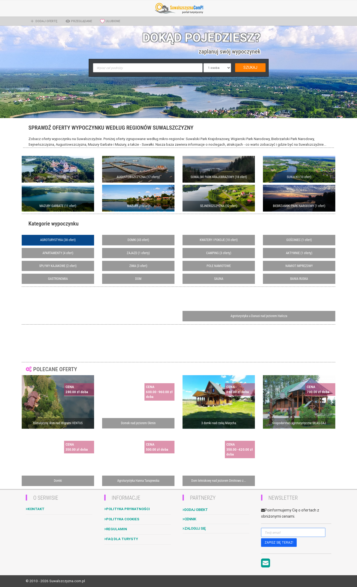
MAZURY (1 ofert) (138, 206)
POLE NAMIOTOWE (219, 266)
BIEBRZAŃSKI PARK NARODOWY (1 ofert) (299, 206)
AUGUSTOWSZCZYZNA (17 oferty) (138, 177)
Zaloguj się (194, 528)
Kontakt (35, 509)
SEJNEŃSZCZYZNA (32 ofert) (218, 206)
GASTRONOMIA (58, 279)
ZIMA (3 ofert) (138, 266)
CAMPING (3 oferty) (218, 253)
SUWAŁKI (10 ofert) (299, 177)
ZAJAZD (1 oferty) (138, 253)
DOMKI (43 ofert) (138, 240)
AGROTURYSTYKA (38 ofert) (58, 240)
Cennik (189, 519)
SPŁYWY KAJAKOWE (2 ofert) (58, 266)
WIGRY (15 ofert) (57, 177)
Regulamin (115, 529)
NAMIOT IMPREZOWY (299, 266)
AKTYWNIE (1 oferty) (299, 253)
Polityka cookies (121, 519)
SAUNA (218, 279)
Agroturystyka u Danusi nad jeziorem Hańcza (258, 316)
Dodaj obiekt (195, 509)
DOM (138, 279)
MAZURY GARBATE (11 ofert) (57, 206)
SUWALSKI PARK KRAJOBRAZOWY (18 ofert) (219, 177)
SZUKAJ (250, 67)
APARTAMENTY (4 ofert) (57, 253)
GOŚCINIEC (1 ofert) (299, 240)
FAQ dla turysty (121, 539)
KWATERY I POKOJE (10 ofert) (219, 240)
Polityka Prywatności (127, 509)
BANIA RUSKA (299, 279)
